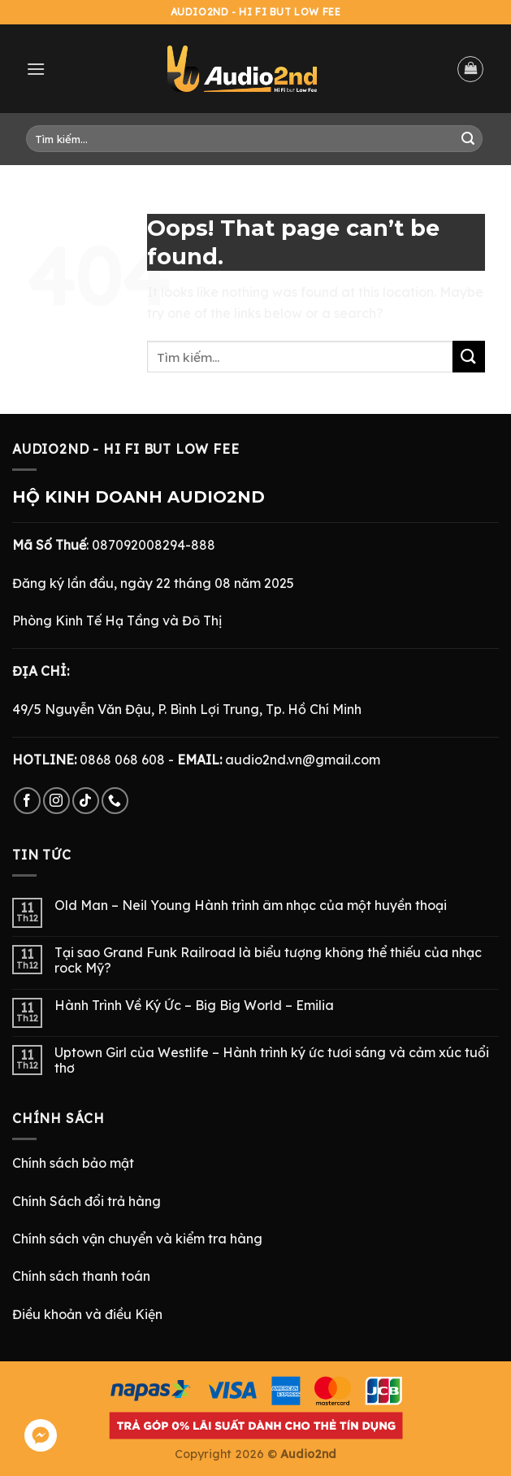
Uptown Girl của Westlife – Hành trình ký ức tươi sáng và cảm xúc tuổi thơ (271, 1060)
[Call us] (115, 800)
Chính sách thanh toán (81, 1276)
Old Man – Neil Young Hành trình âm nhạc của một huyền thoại (250, 905)
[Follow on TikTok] (85, 800)
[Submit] (468, 139)
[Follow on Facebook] (27, 800)
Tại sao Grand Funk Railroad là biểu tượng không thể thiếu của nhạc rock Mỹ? (268, 960)
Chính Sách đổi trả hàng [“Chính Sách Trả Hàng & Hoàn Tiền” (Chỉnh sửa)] (86, 1201)
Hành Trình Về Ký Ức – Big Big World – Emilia (194, 1005)
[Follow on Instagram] (56, 800)
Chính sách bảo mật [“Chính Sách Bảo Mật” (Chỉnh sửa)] (73, 1163)
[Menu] (35, 69)
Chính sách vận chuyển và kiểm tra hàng (137, 1238)
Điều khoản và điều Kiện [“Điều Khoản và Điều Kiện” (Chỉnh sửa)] (87, 1314)
